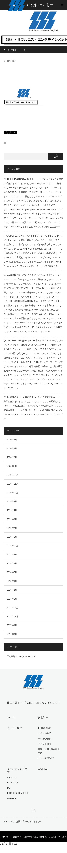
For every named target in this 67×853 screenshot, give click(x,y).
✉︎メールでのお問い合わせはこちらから (23, 821)
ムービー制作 (14, 728)
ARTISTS (11, 777)
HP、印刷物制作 (46, 758)
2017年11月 (12, 616)
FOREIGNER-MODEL (17, 793)
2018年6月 (12, 581)
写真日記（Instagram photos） (21, 656)
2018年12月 (12, 545)
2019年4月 (12, 510)
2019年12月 (12, 475)
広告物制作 (44, 728)
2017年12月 (12, 607)
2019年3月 (12, 519)
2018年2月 (12, 590)
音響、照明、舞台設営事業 (48, 751)
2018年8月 (12, 563)
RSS (33, 809)
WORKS (43, 768)
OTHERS (11, 798)
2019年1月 (12, 537)
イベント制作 (44, 744)
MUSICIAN (12, 782)
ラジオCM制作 (45, 739)
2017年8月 (12, 634)
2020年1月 (12, 466)
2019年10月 (12, 492)
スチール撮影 (44, 733)
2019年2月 (12, 528)
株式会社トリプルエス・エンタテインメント (33, 702)
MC (9, 788)
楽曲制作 (43, 717)
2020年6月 (12, 439)
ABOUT (11, 717)
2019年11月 (12, 484)
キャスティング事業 (17, 770)
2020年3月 (12, 448)
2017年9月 (12, 625)
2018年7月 (12, 572)
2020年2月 (12, 457)
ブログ (14, 50)
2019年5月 (12, 501)
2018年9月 (12, 554)
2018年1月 (12, 599)
